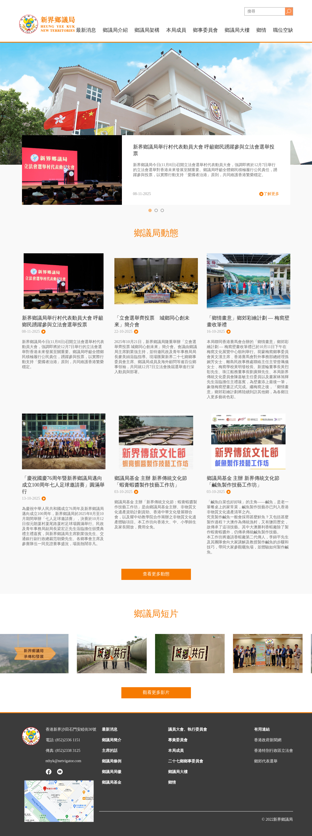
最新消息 (86, 30)
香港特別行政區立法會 (273, 750)
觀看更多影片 (156, 692)
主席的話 (109, 750)
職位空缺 (283, 30)
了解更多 (269, 194)
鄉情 (261, 30)
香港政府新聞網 (267, 740)
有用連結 (262, 729)
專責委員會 (178, 740)
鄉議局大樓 (237, 30)
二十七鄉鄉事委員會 (185, 761)
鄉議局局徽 (111, 772)
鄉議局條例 (111, 761)
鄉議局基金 (111, 782)
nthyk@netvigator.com (63, 761)
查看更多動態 (156, 574)
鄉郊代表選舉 (265, 761)
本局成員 (176, 750)
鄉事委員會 (205, 30)
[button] (150, 210)
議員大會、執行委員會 (187, 729)
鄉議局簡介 (111, 740)
